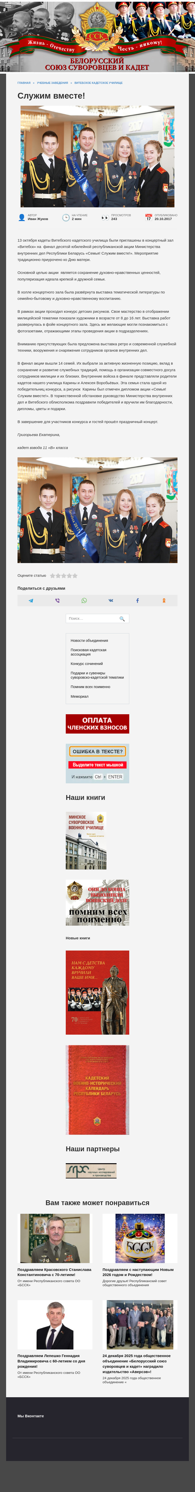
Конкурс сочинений (87, 664)
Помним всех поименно (90, 687)
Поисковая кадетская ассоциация (89, 652)
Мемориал (80, 696)
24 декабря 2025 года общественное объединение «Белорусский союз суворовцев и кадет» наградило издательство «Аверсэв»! (137, 1364)
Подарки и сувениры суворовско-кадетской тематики (97, 675)
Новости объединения (89, 641)
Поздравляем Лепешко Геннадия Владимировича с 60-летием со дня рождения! (51, 1361)
